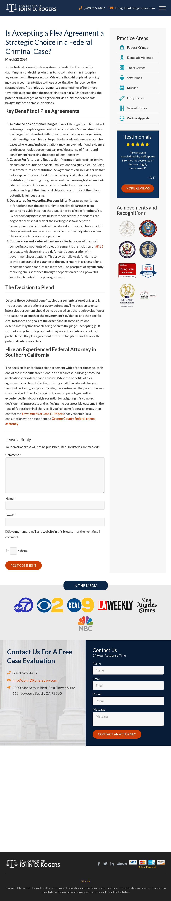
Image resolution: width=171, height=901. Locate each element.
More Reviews (138, 188)
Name (10, 498)
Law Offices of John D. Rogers (43, 414)
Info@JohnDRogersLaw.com (135, 8)
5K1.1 (99, 246)
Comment (13, 455)
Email (10, 515)
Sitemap (85, 881)
